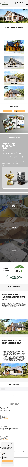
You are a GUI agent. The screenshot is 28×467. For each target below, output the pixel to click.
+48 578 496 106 (4, 421)
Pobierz (7, 111)
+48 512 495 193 (4, 425)
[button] (7, 464)
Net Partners (26, 465)
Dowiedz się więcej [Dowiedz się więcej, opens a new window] (8, 451)
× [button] (12, 443)
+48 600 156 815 (4, 408)
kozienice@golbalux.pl (6, 426)
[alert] (7, 454)
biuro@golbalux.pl (5, 405)
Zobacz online (19, 111)
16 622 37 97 (19, 3)
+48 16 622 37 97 (4, 403)
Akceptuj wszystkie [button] (7, 460)
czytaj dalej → (4, 165)
